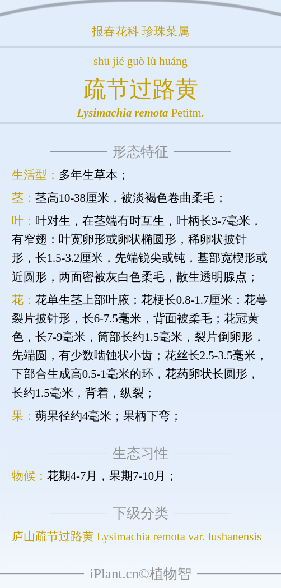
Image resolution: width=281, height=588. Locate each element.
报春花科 (115, 31)
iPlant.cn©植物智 (140, 573)
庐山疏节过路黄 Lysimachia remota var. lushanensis (136, 536)
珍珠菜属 (165, 31)
